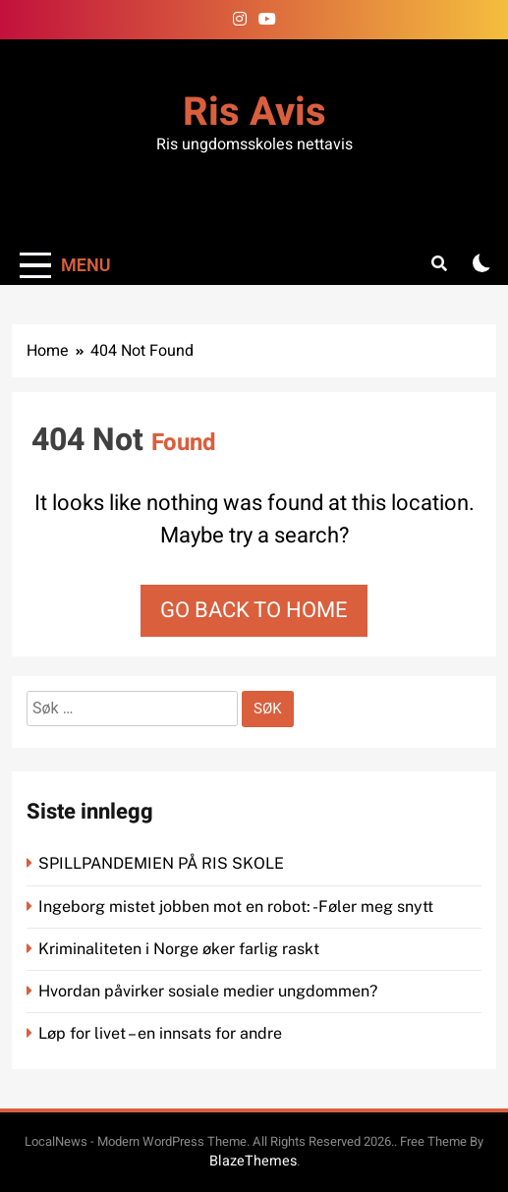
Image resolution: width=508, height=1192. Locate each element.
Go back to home (254, 610)
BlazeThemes (253, 1161)
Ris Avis (254, 113)
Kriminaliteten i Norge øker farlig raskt (180, 948)
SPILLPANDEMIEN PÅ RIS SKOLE (163, 863)
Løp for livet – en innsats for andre (160, 1033)
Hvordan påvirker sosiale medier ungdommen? (207, 991)
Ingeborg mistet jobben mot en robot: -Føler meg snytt (237, 906)
